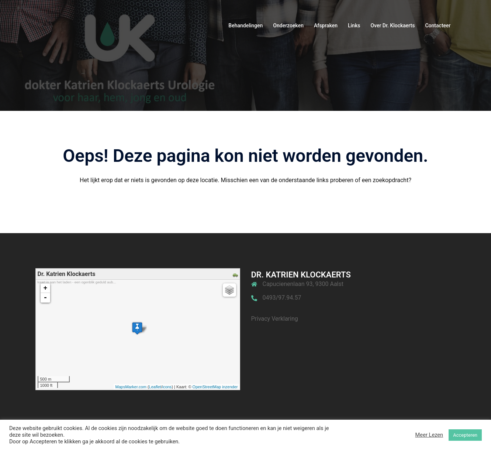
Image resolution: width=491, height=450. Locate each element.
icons (167, 387)
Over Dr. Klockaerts (392, 25)
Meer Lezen (429, 435)
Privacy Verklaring (274, 318)
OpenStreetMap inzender (215, 387)
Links (354, 25)
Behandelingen (245, 25)
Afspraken (326, 25)
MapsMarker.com (130, 387)
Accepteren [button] (465, 435)
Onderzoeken (288, 25)
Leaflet (155, 387)
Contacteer (437, 25)
